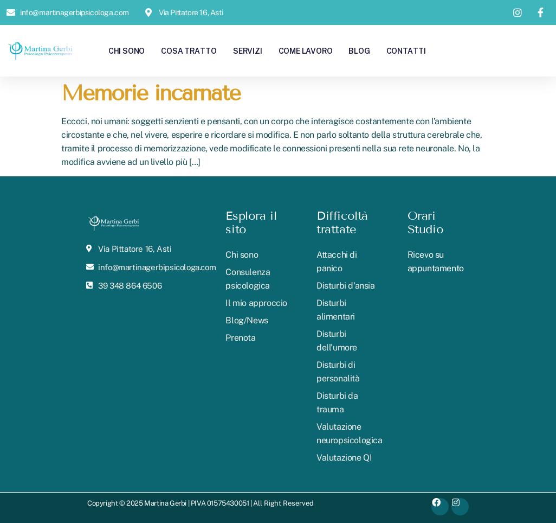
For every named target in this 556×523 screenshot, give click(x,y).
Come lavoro (306, 50)
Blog (359, 50)
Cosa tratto (189, 50)
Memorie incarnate (150, 93)
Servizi (247, 50)
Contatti (406, 50)
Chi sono (126, 50)
